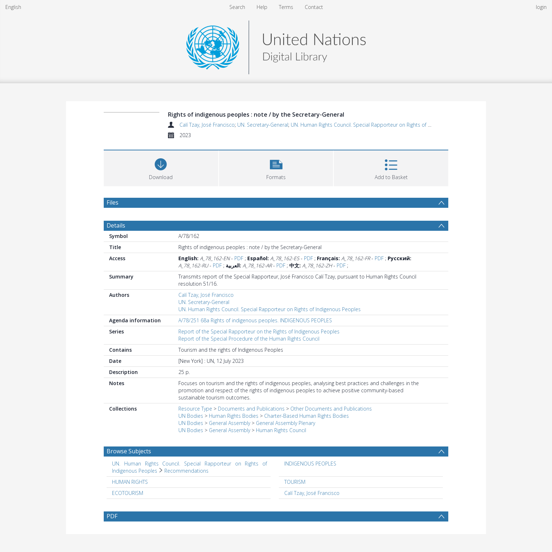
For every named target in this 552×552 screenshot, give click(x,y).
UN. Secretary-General (262, 124)
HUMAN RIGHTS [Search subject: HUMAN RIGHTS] (130, 481)
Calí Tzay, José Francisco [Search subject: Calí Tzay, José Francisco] (312, 493)
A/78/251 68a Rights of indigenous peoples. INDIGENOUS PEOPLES (255, 320)
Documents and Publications (251, 408)
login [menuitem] (541, 7)
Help (262, 7)
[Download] (161, 167)
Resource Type (195, 408)
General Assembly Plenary (285, 423)
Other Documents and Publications (331, 408)
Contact (314, 7)
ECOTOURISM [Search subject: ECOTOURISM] (127, 493)
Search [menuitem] (237, 7)
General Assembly (229, 423)
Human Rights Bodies (233, 415)
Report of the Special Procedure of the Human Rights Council (248, 338)
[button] (276, 167)
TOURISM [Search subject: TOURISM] (294, 481)
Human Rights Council (281, 430)
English (13, 7)
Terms (286, 7)
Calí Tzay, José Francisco (207, 124)
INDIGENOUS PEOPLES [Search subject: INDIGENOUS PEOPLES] (310, 463)
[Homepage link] (276, 45)
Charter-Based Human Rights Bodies (306, 415)
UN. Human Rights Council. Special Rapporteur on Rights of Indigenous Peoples (382, 124)
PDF (238, 258)
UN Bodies (190, 415)
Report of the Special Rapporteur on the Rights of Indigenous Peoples (259, 331)
